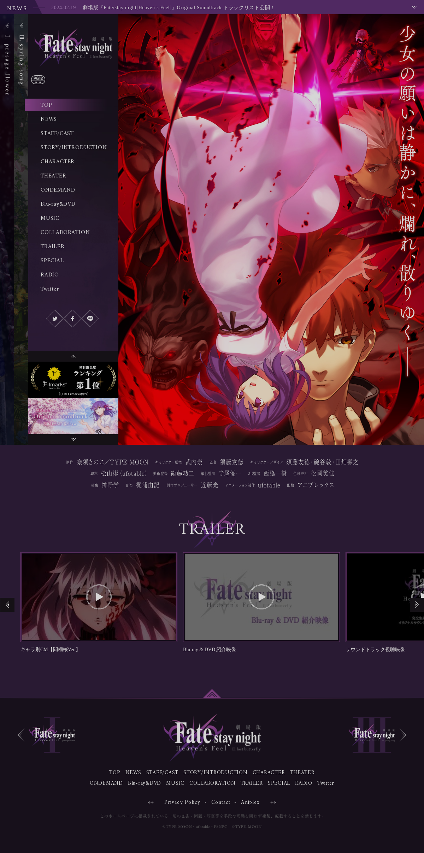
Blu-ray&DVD (58, 204)
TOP (46, 105)
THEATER (53, 176)
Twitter (50, 289)
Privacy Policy (182, 802)
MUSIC (50, 218)
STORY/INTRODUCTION (74, 148)
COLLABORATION (65, 233)
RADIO (50, 275)
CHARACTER (58, 162)
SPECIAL (52, 261)
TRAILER (53, 247)
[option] (73, 380)
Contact (221, 802)
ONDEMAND (58, 190)
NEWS (49, 119)
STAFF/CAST (57, 134)
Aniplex (250, 802)
